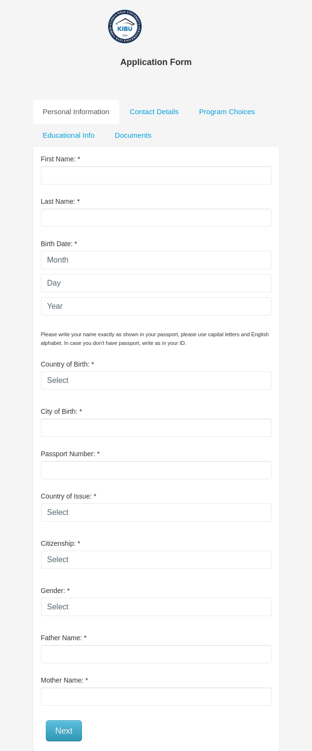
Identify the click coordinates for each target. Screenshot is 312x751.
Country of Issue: (68, 496)
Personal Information (76, 111)
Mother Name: (64, 680)
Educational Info (69, 135)
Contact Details (154, 111)
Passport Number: (70, 454)
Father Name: (64, 638)
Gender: (55, 590)
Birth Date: (59, 244)
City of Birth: (61, 411)
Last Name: (60, 201)
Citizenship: (61, 543)
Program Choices (227, 111)
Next (64, 731)
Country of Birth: (68, 364)
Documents (133, 135)
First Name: (61, 159)
